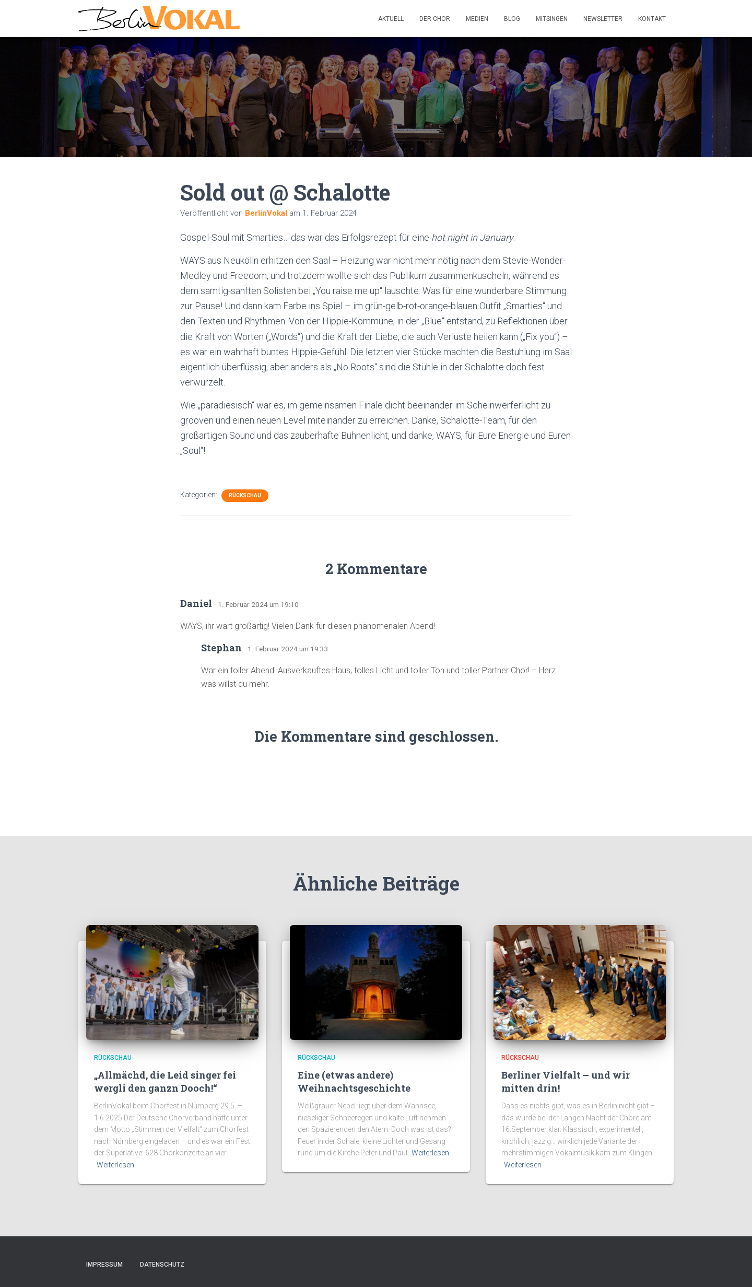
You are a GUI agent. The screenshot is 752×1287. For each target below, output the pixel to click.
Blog (512, 18)
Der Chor (434, 18)
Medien (477, 18)
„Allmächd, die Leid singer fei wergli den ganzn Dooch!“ (165, 1081)
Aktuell (391, 18)
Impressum (104, 1264)
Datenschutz (162, 1264)
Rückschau (245, 495)
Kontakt (652, 18)
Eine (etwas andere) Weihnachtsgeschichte (354, 1081)
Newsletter (602, 18)
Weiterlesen (115, 1165)
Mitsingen (552, 18)
